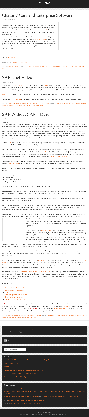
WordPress (62, 414)
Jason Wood (6, 94)
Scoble (51, 156)
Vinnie (39, 311)
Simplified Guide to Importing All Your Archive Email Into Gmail (26, 400)
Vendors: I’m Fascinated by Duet (15, 288)
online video (17, 99)
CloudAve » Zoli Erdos (20, 62)
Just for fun (42, 66)
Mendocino (5, 105)
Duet (33, 66)
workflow (40, 105)
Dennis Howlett (40, 39)
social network (63, 66)
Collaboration (11, 103)
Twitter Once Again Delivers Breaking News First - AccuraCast (21, 397)
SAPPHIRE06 (35, 105)
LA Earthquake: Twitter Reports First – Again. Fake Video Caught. (59, 397)
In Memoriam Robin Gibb (11, 363)
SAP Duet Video (17, 77)
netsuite (48, 66)
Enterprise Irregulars (30, 329)
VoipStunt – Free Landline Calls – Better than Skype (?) (25, 403)
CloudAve (29, 66)
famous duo (68, 306)
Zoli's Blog (44, 3)
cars (25, 66)
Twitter (76, 66)
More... (46, 332)
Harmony (60, 315)
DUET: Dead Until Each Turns (14, 290)
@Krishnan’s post (41, 30)
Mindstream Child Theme (37, 414)
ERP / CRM (29, 103)
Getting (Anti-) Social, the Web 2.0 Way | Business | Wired (20, 391)
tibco (69, 66)
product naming (61, 156)
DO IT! (7, 292)
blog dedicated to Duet (60, 308)
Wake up (6, 367)
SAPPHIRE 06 (18, 85)
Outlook (21, 105)
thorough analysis (74, 304)
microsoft (11, 105)
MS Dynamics (42, 260)
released (12, 152)
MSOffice (16, 105)
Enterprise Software (13, 66)
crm (55, 103)
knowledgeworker (81, 103)
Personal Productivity (38, 103)
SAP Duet (29, 105)
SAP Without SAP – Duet (25, 114)
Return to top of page (44, 412)
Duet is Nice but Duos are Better (15, 299)
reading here (12, 57)
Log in (68, 414)
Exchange (62, 103)
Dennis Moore (14, 163)
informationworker (71, 103)
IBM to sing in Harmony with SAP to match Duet (34, 272)
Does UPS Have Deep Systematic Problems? (20, 388)
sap (25, 105)
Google (37, 66)
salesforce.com (55, 66)
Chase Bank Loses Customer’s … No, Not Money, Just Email (20, 373)
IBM (64, 315)
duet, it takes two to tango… (14, 297)
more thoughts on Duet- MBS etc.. (16, 295)
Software (46, 103)
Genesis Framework (52, 414)
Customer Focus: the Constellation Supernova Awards (19, 377)
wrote (26, 85)
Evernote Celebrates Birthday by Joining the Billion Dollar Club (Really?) (24, 370)
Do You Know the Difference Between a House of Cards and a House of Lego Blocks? (28, 360)
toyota (72, 66)
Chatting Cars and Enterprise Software (37, 15)
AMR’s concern (46, 230)
